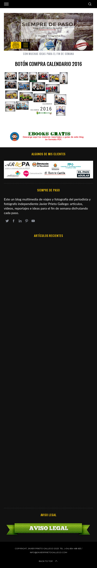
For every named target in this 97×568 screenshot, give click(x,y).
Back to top (48, 561)
